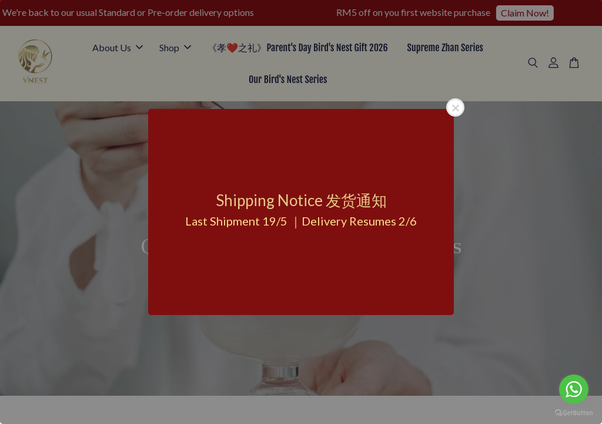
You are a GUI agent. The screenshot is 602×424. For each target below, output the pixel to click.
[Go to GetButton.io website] (574, 412)
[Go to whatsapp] (573, 389)
